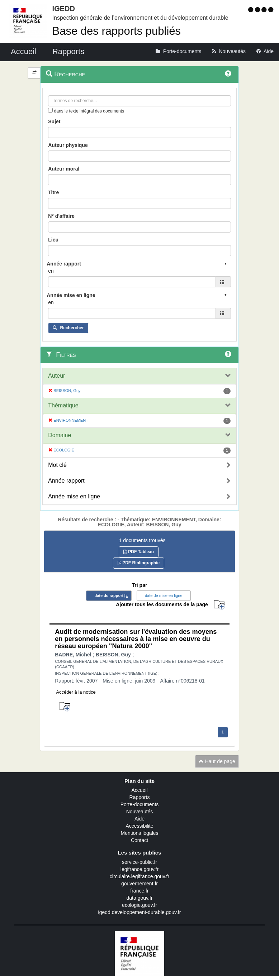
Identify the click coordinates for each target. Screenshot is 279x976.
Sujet (54, 121)
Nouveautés (139, 811)
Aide (139, 819)
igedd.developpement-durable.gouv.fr (139, 912)
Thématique (63, 405)
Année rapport (66, 481)
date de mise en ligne (164, 595)
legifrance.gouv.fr (139, 869)
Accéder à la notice (76, 692)
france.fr (139, 891)
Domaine (59, 435)
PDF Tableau (138, 551)
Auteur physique (68, 145)
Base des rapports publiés (116, 31)
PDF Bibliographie (139, 562)
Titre (53, 192)
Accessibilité (139, 826)
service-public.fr (139, 862)
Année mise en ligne (74, 496)
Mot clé (57, 465)
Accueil (139, 790)
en (51, 271)
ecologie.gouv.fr (139, 905)
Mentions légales (139, 833)
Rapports (139, 797)
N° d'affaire (61, 216)
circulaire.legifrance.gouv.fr (139, 876)
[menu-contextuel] (50, 110)
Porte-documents (139, 804)
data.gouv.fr (140, 898)
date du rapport (108, 595)
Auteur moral (63, 169)
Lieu (53, 240)
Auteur (56, 376)
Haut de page (217, 761)
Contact (139, 840)
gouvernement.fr (139, 883)
